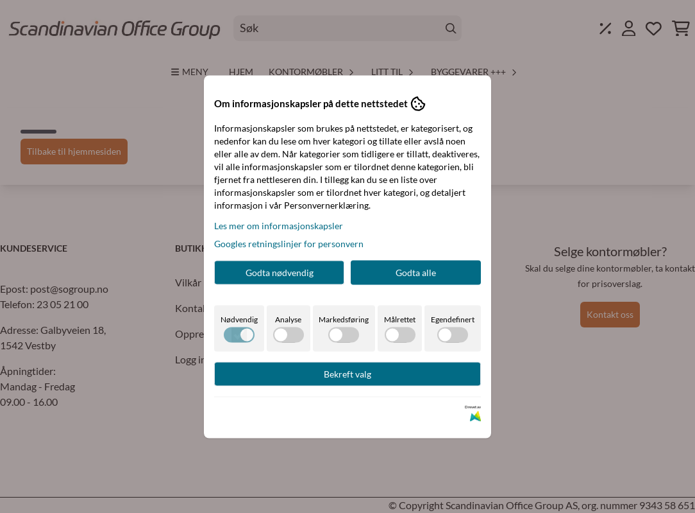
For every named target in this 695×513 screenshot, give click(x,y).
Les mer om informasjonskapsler (278, 225)
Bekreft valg (347, 373)
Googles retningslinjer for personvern (289, 243)
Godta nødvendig (280, 271)
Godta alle (416, 271)
